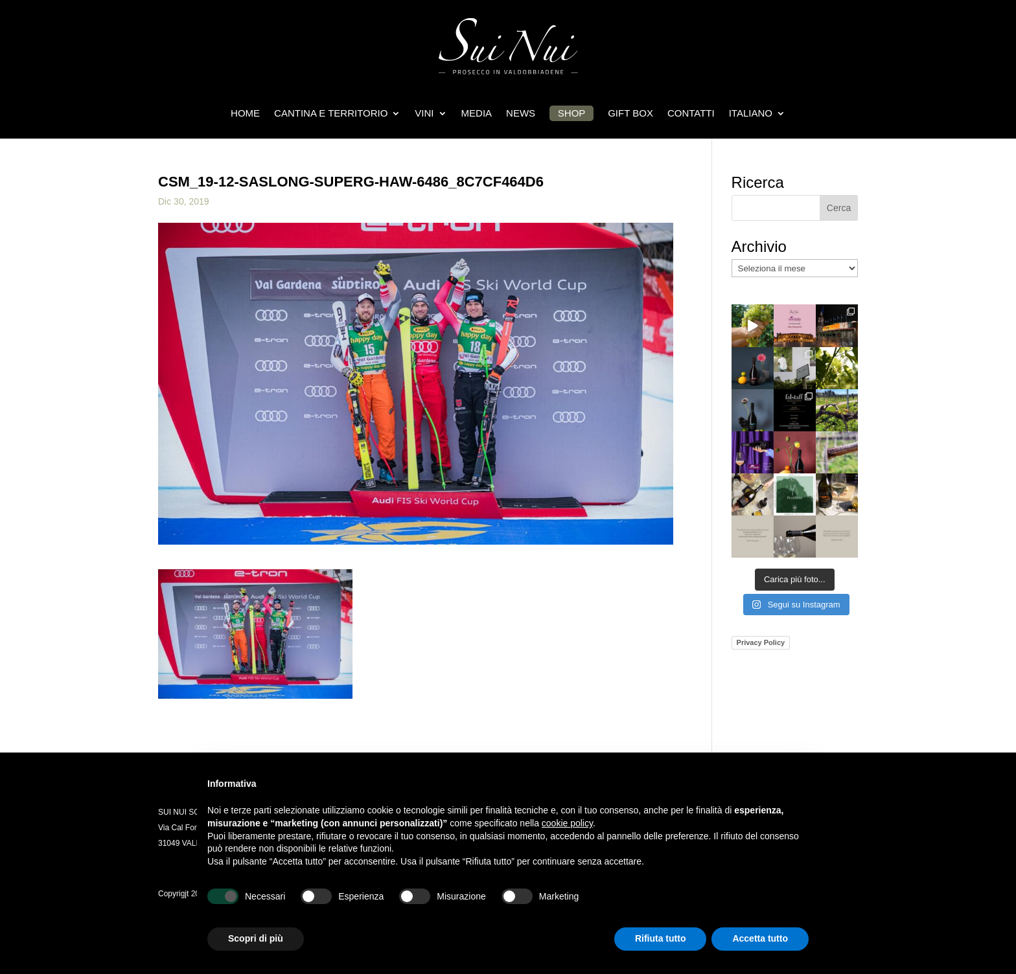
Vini (424, 113)
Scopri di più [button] (255, 938)
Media (476, 113)
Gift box (630, 113)
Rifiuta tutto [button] (660, 938)
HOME (245, 113)
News (520, 113)
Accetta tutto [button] (760, 938)
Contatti (691, 113)
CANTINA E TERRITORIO (330, 113)
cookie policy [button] (567, 823)
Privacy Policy (761, 642)
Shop (572, 113)
